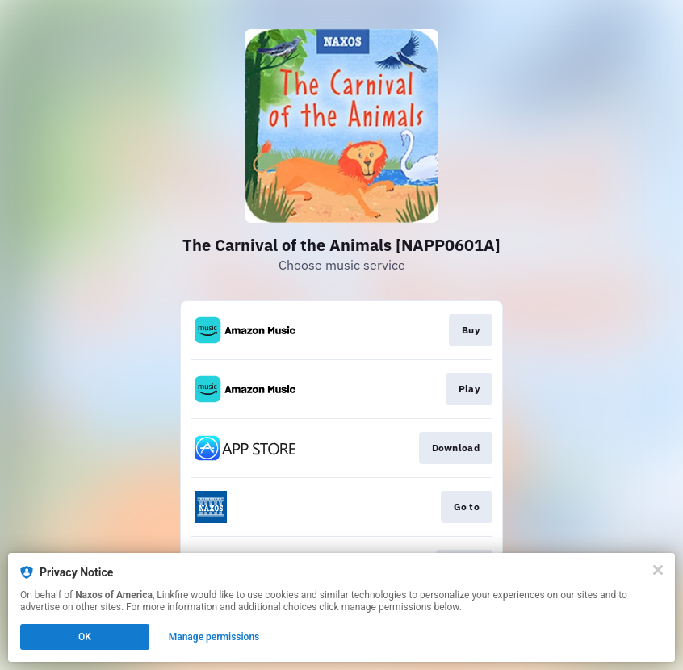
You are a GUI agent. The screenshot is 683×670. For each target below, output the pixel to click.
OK (84, 637)
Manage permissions (214, 637)
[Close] (658, 570)
